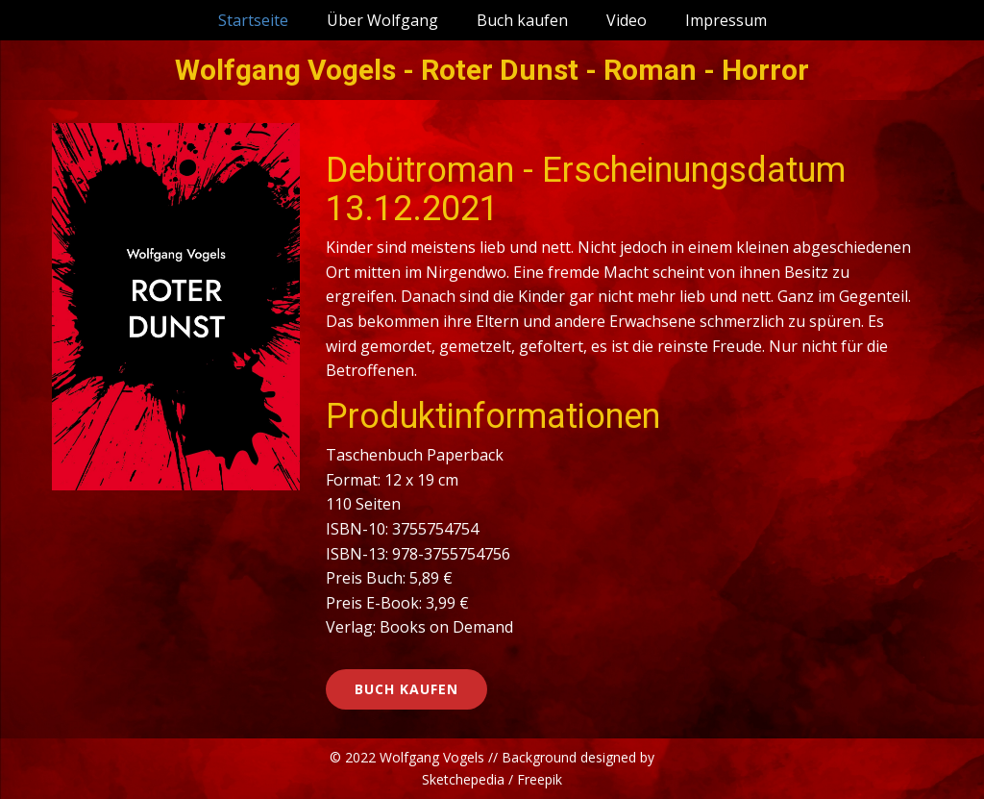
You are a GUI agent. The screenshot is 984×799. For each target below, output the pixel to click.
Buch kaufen (522, 20)
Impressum (726, 20)
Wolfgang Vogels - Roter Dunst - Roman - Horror (492, 70)
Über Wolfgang (382, 20)
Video (626, 20)
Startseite (253, 20)
